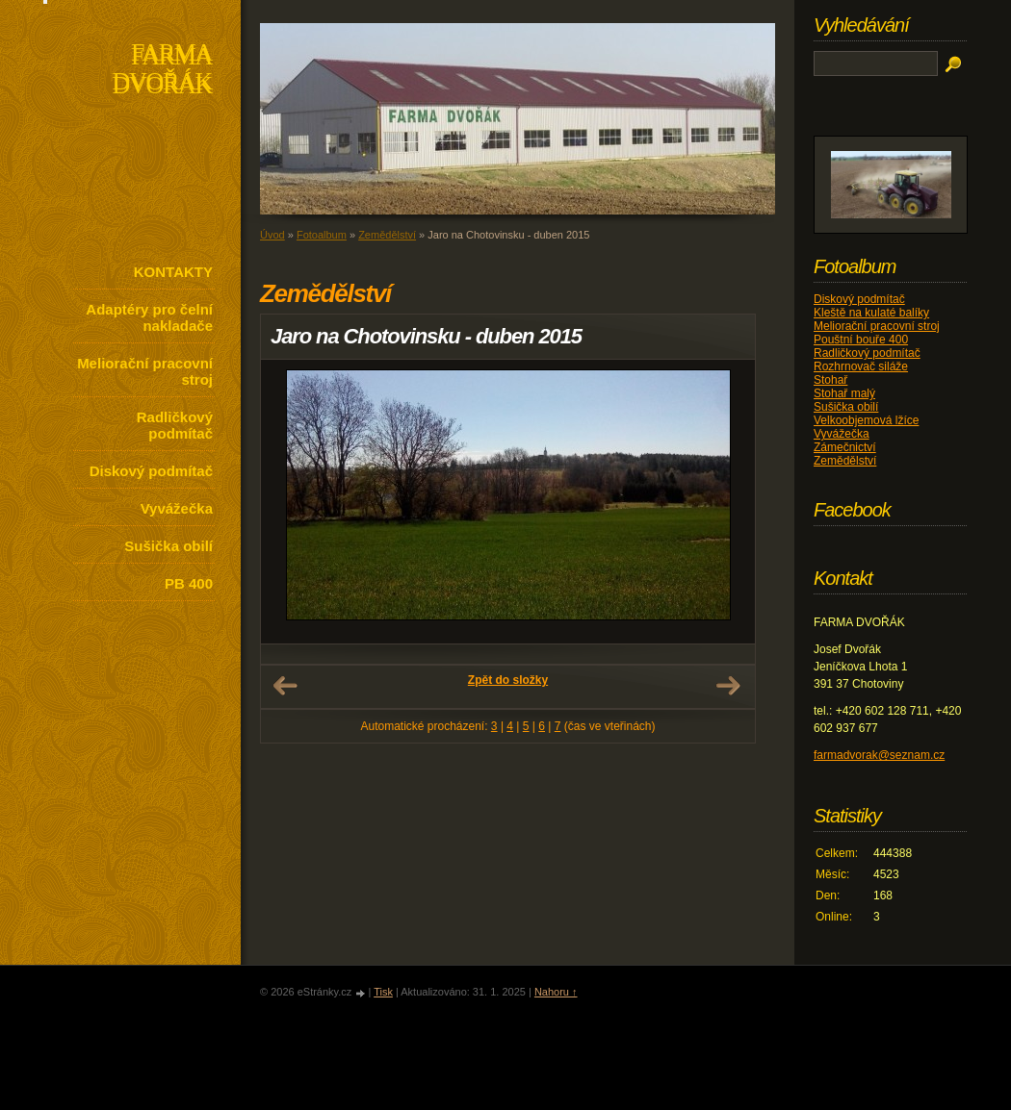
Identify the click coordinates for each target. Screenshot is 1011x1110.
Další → (727, 685)
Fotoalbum (322, 234)
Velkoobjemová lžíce (866, 420)
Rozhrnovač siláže (861, 366)
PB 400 (189, 583)
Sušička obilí (168, 546)
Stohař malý (844, 393)
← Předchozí (285, 685)
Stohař (830, 380)
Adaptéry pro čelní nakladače (149, 317)
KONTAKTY (173, 272)
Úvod (272, 234)
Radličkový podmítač (175, 425)
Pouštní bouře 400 (861, 339)
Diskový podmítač (151, 471)
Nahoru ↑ (556, 991)
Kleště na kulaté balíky (871, 312)
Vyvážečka (177, 508)
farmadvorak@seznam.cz (879, 755)
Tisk (383, 991)
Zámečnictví (845, 447)
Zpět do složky (508, 680)
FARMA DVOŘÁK (162, 70)
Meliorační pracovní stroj (145, 371)
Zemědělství (387, 234)
